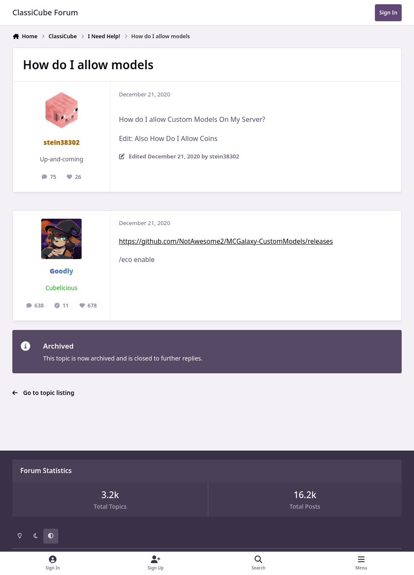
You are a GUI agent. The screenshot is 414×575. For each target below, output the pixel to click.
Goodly (61, 271)
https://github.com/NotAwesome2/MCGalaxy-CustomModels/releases (226, 241)
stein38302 (61, 142)
